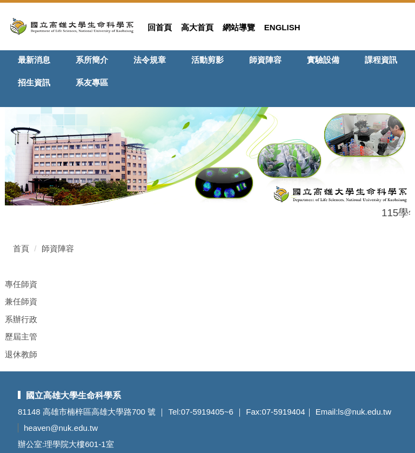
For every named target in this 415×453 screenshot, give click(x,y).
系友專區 (92, 82)
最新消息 (34, 59)
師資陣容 (265, 59)
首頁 (21, 248)
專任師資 (21, 284)
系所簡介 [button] (92, 59)
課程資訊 (381, 59)
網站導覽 (239, 27)
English (282, 27)
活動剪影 (207, 59)
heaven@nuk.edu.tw (61, 427)
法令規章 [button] (149, 59)
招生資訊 (34, 82)
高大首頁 (197, 27)
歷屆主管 (21, 336)
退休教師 (21, 354)
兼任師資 (21, 301)
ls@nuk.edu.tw (364, 411)
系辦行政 (21, 319)
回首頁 (160, 27)
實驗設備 (323, 59)
